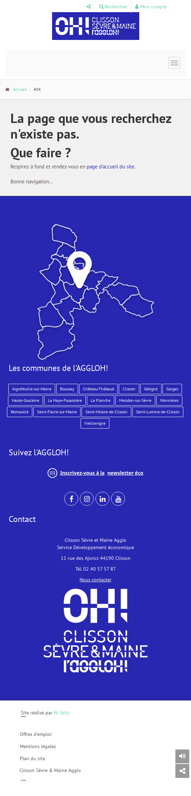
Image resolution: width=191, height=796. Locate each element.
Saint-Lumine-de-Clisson (158, 411)
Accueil (20, 89)
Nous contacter (95, 580)
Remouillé (19, 411)
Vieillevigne (95, 423)
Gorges (172, 388)
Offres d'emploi (36, 734)
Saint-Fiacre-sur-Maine (57, 411)
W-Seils (61, 713)
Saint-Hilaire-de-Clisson (106, 411)
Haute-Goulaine (25, 400)
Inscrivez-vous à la (95, 473)
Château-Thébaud (98, 388)
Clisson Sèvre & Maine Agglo (50, 770)
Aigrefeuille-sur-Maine (31, 388)
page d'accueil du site (110, 166)
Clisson (129, 388)
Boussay (67, 388)
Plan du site (32, 758)
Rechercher (113, 6)
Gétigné (151, 388)
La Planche (100, 400)
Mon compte (151, 6)
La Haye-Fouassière (65, 400)
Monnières (169, 400)
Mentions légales (38, 746)
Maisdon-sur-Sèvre (135, 400)
